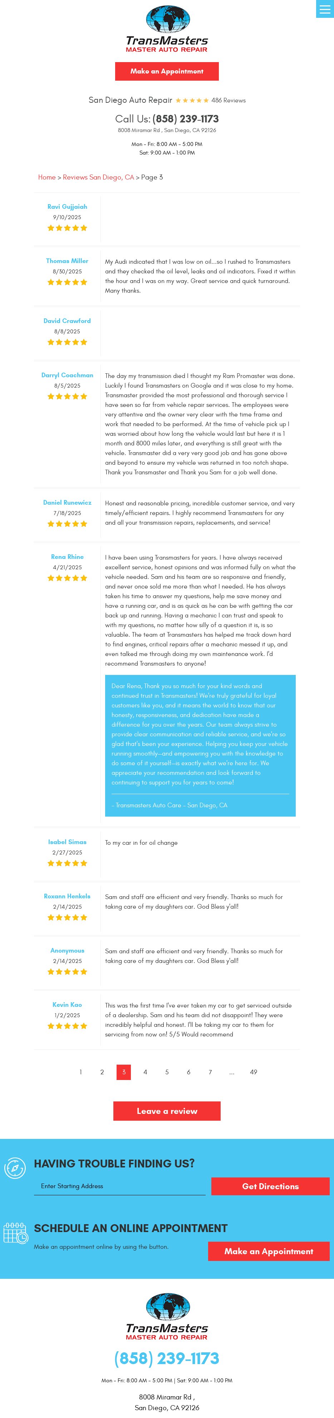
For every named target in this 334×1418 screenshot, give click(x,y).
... (232, 1072)
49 (253, 1072)
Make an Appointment (167, 71)
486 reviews (228, 100)
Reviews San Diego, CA (98, 177)
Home (47, 177)
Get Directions (270, 1186)
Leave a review (167, 1111)
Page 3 (152, 177)
